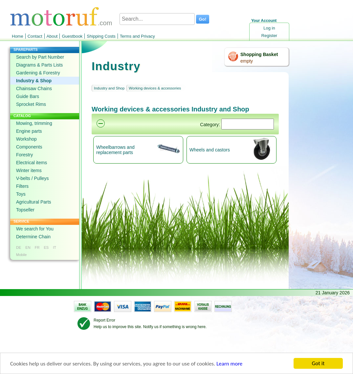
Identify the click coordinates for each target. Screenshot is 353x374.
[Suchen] (247, 124)
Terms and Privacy (137, 36)
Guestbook (72, 36)
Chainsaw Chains (34, 88)
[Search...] (157, 19)
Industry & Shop (34, 80)
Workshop (26, 139)
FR (37, 247)
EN (27, 247)
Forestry (24, 154)
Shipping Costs (101, 36)
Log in (269, 28)
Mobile (21, 255)
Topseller (25, 209)
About (52, 36)
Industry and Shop (109, 88)
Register (269, 35)
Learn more (229, 364)
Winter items (29, 170)
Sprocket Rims (31, 104)
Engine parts (29, 131)
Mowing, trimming (34, 123)
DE (18, 247)
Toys (21, 194)
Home (17, 36)
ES (46, 247)
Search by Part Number (40, 57)
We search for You (35, 228)
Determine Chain (33, 236)
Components (29, 146)
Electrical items (31, 162)
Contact (35, 36)
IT (54, 247)
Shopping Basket (259, 54)
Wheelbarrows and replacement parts (115, 150)
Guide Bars (27, 96)
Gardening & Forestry (38, 72)
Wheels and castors (209, 149)
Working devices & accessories (155, 88)
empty (246, 61)
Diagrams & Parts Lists (39, 65)
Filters (22, 186)
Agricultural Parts (33, 202)
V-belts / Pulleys (32, 178)
